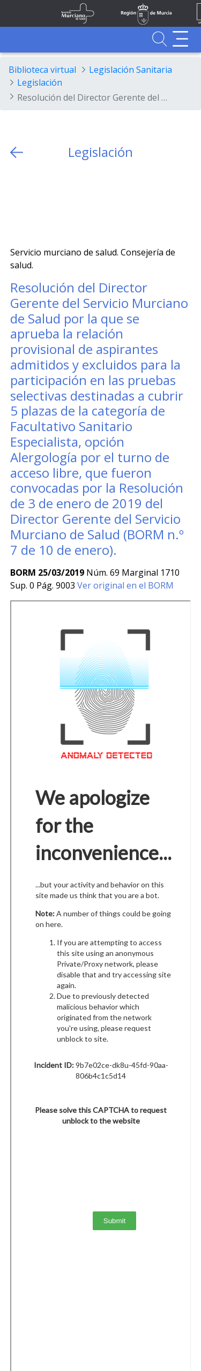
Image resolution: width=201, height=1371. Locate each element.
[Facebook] (39, 203)
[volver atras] (16, 152)
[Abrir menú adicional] (180, 39)
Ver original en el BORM (125, 585)
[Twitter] (18, 203)
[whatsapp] (60, 203)
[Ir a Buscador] (159, 39)
